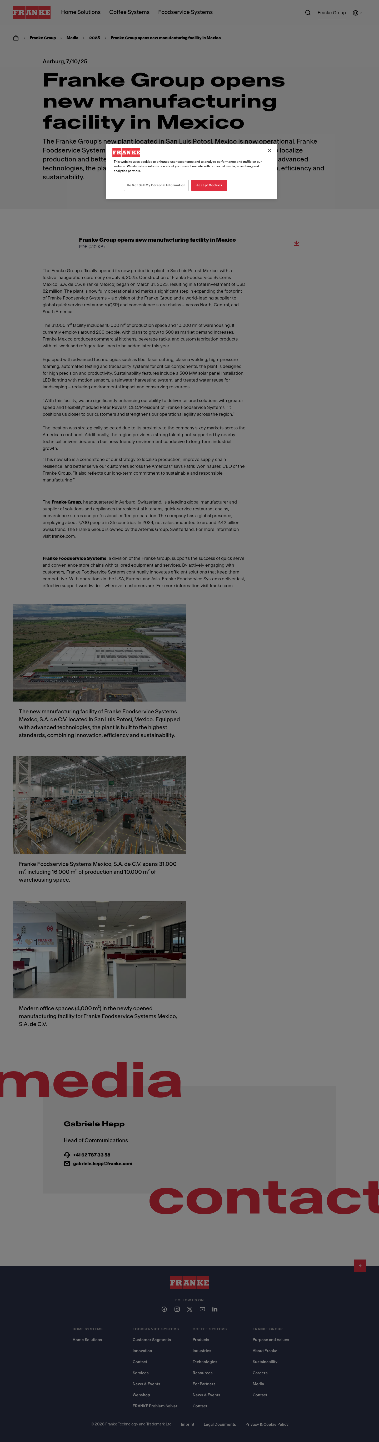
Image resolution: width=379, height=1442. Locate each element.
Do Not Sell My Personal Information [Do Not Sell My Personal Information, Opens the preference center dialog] (156, 185)
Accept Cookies (209, 185)
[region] (191, 171)
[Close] (269, 150)
